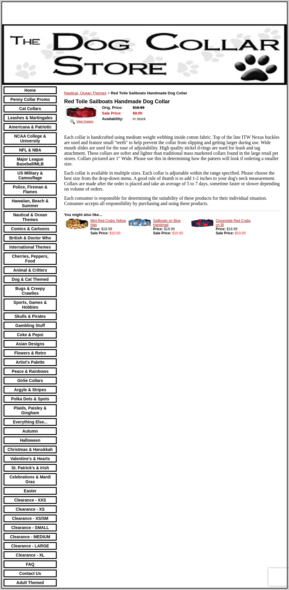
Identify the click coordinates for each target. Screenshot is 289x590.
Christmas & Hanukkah (30, 449)
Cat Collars (30, 108)
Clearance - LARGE (30, 546)
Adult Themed (30, 582)
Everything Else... (30, 422)
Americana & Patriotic (30, 127)
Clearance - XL (30, 555)
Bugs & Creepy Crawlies (30, 291)
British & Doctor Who (30, 238)
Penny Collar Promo (30, 99)
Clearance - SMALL (30, 527)
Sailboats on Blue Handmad (167, 223)
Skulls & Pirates (30, 316)
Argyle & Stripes (30, 389)
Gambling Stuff (30, 325)
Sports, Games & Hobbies (30, 304)
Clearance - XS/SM (30, 518)
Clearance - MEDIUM (30, 536)
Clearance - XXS (30, 500)
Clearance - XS (30, 509)
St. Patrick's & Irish (30, 467)
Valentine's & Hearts (30, 458)
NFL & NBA (30, 150)
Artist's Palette (30, 362)
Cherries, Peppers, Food (30, 258)
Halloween (30, 440)
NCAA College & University (30, 138)
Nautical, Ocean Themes (85, 93)
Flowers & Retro (30, 353)
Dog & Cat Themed (30, 279)
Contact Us (30, 573)
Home (30, 90)
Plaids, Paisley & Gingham (30, 410)
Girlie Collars (30, 380)
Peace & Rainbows (30, 371)
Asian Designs (30, 343)
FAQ (30, 564)
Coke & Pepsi (30, 334)
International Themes (30, 247)
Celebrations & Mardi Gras (30, 479)
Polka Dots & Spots (30, 398)
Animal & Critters (30, 270)
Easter (30, 491)
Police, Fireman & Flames (30, 189)
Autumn (30, 431)
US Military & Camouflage (30, 175)
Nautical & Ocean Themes (30, 217)
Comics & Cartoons (30, 228)
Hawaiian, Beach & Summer (30, 203)
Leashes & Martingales (30, 117)
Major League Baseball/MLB (30, 161)
